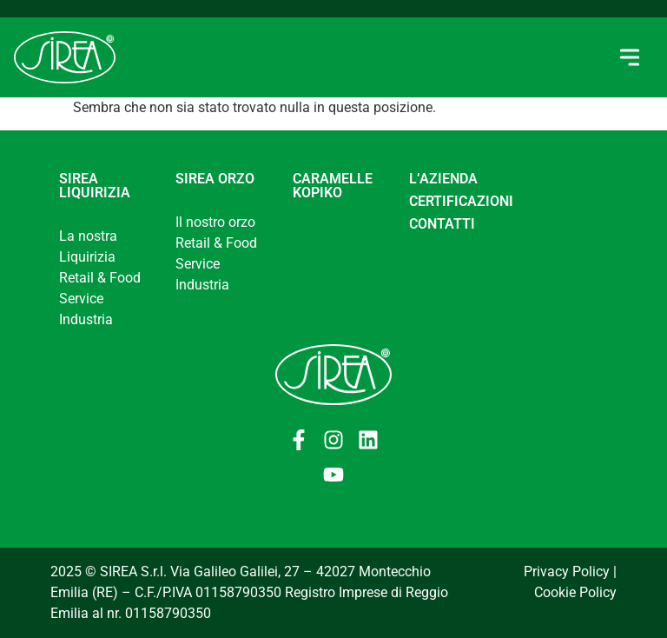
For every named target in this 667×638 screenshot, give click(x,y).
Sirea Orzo (214, 178)
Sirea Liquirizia (94, 185)
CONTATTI (442, 224)
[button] (629, 58)
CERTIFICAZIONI (461, 201)
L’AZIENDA (443, 178)
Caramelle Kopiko (333, 185)
